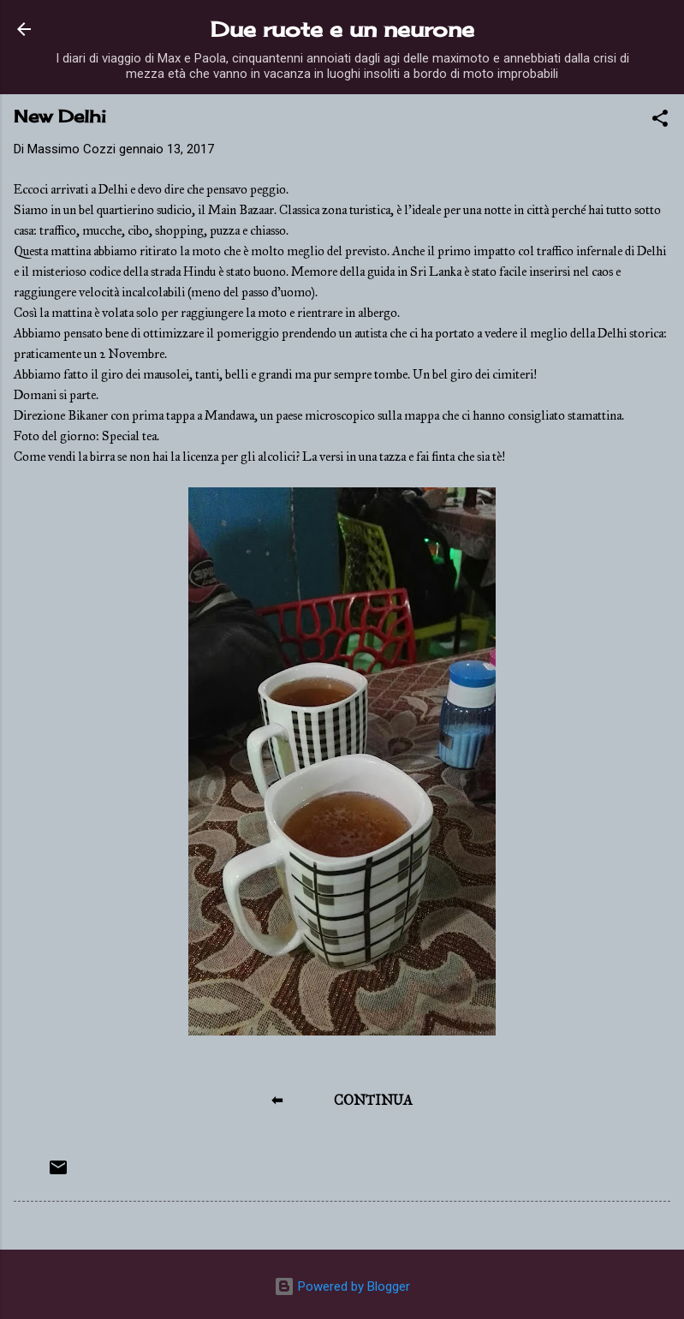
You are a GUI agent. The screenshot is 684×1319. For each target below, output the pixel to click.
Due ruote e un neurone (342, 29)
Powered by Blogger (342, 1286)
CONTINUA (373, 1100)
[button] (660, 121)
